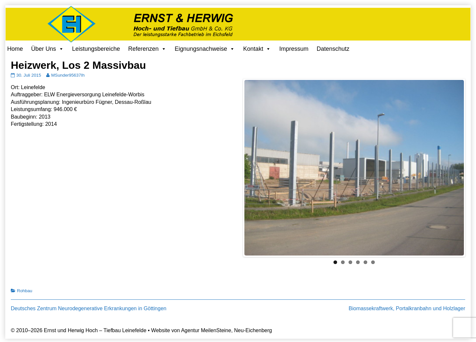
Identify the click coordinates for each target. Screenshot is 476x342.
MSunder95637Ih (68, 75)
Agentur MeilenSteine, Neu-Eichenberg (226, 330)
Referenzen (143, 49)
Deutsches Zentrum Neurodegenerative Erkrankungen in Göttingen (88, 308)
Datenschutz (332, 49)
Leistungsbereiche (96, 49)
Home (15, 49)
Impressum (293, 49)
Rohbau (24, 290)
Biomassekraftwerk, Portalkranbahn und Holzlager (407, 308)
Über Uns (43, 49)
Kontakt (253, 49)
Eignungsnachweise (201, 49)
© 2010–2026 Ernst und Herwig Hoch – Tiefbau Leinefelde (78, 330)
